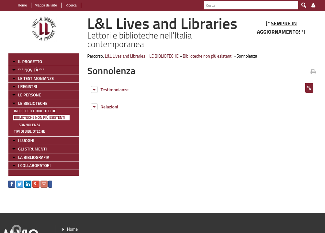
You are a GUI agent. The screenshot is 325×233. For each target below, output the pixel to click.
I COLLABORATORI (34, 165)
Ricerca (71, 5)
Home (22, 5)
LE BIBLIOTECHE (33, 103)
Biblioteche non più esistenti (39, 117)
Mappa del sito (46, 5)
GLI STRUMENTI (32, 149)
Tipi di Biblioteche (29, 131)
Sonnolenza (29, 125)
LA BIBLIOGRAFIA (33, 157)
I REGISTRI (27, 86)
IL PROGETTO (30, 61)
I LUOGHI (26, 140)
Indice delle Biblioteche (35, 111)
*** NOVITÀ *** (31, 70)
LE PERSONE (29, 95)
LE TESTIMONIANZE (36, 78)
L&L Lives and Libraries (125, 56)
